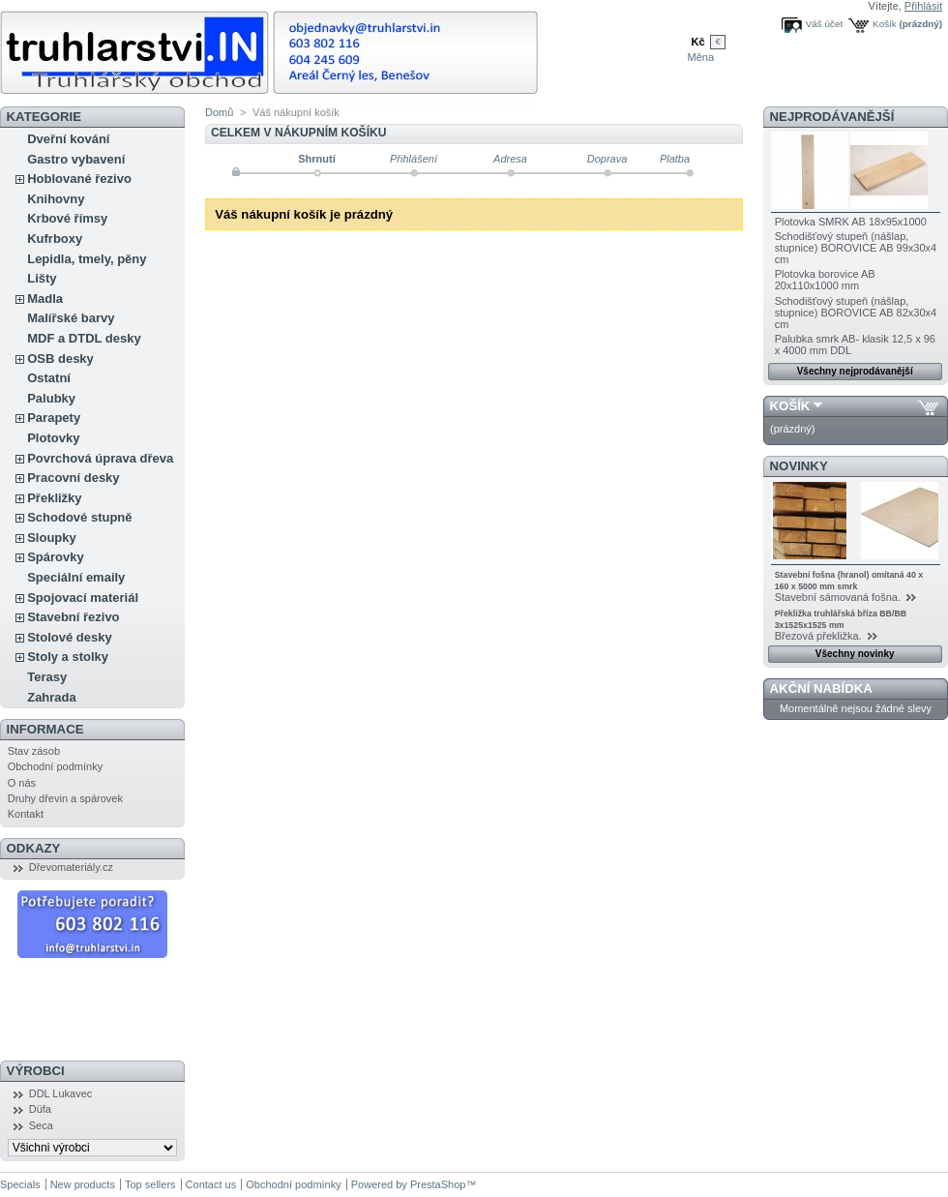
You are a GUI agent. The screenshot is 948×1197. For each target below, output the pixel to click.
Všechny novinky (855, 653)
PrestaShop (437, 1184)
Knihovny (55, 199)
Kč (697, 41)
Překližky (54, 498)
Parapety (53, 417)
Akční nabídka (821, 688)
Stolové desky (69, 637)
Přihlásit (923, 6)
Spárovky (55, 557)
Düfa (40, 1109)
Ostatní (49, 378)
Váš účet (824, 23)
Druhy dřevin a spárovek (65, 798)
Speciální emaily (76, 577)
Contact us (211, 1184)
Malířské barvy (70, 318)
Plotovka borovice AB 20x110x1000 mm (825, 279)
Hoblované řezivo (79, 178)
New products (82, 1184)
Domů (219, 112)
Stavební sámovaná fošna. (839, 597)
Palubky (51, 398)
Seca (41, 1125)
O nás (22, 783)
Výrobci (36, 1070)
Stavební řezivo (73, 617)
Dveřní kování (68, 139)
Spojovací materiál (82, 597)
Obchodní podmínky (55, 766)
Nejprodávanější (832, 116)
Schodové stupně (79, 517)
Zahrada (51, 697)
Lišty (41, 278)
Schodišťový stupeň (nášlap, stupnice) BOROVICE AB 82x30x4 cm (856, 312)
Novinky (799, 466)
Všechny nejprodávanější (855, 371)
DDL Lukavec (61, 1093)
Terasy (47, 677)
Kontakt (26, 814)
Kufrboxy (54, 238)
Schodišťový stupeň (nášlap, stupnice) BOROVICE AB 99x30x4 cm (856, 247)
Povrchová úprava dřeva (100, 458)
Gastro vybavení (76, 159)
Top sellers (150, 1184)
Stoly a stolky (67, 656)
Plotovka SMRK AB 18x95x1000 (851, 221)
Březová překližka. (820, 636)
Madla (45, 298)
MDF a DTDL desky (84, 338)
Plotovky (53, 438)
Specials (20, 1184)
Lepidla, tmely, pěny (86, 259)
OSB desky (60, 358)
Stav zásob (34, 751)
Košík (885, 23)
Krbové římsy (67, 218)
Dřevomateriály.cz (71, 867)
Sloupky (51, 537)
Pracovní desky (73, 477)
